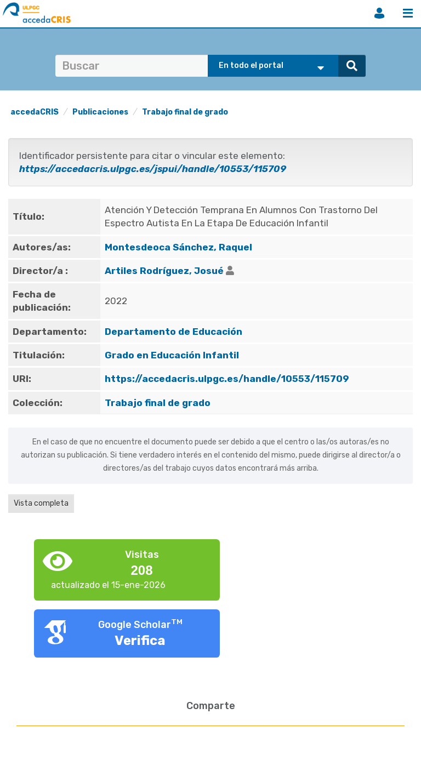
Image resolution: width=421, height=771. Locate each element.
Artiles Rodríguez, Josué (164, 270)
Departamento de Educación (173, 331)
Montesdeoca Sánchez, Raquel (178, 247)
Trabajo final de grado (185, 112)
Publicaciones (100, 112)
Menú (407, 13)
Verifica (140, 640)
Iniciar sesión (379, 13)
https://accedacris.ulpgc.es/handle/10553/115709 (227, 378)
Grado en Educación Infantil (172, 355)
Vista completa (41, 503)
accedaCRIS (34, 112)
